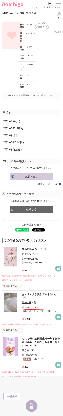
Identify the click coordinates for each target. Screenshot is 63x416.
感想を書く (31, 176)
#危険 (42, 324)
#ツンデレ (42, 276)
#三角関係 (17, 276)
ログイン (50, 7)
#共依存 (28, 280)
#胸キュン (6, 276)
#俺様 (10, 324)
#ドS (49, 324)
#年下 (27, 372)
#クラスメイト (17, 280)
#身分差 (41, 372)
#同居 (10, 372)
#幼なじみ (19, 372)
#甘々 (34, 372)
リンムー (38, 23)
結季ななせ (28, 253)
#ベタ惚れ (34, 324)
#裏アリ (51, 276)
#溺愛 (17, 324)
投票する (31, 209)
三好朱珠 (26, 302)
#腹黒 (33, 276)
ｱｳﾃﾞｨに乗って (11, 121)
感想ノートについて (48, 184)
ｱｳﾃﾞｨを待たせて (13, 149)
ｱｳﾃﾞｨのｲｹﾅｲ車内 (13, 128)
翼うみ (25, 350)
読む (31, 404)
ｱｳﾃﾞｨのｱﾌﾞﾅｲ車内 (13, 142)
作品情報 (57, 32)
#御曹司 (50, 372)
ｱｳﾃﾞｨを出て (10, 135)
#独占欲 (26, 276)
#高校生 (5, 280)
